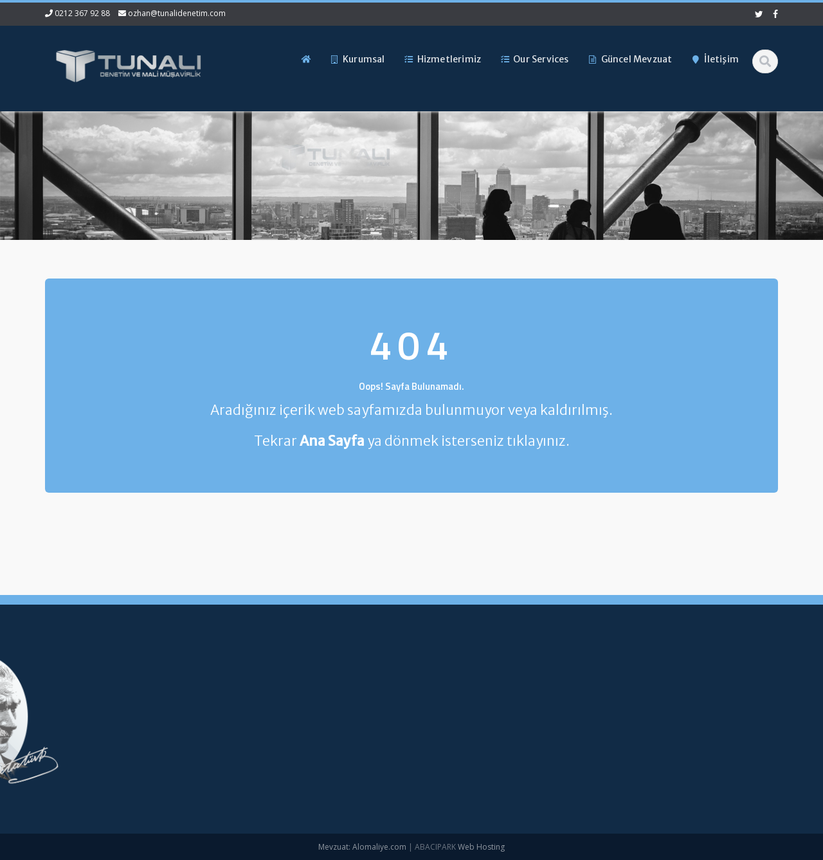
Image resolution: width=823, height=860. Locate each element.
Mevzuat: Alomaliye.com (362, 846)
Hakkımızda (293, 707)
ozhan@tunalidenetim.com (177, 13)
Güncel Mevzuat (302, 750)
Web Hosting (481, 846)
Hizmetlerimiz (297, 729)
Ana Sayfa (291, 686)
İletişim (284, 772)
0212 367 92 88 (82, 13)
